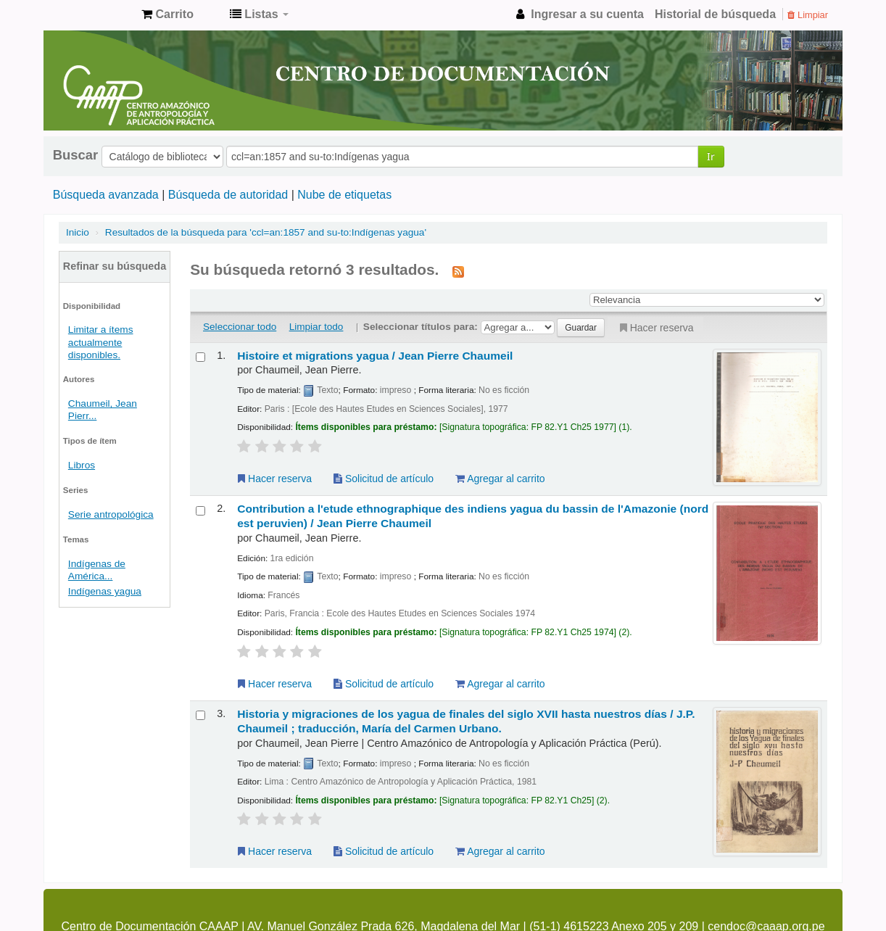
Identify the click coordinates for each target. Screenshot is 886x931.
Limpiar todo (316, 326)
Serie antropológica (111, 514)
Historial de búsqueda (715, 14)
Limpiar (807, 14)
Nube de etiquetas (344, 195)
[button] (167, 14)
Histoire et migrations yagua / (375, 355)
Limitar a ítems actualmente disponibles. (100, 342)
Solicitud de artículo (384, 478)
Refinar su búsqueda (114, 266)
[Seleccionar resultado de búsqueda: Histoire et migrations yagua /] (200, 357)
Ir (711, 156)
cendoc (94, 14)
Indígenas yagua (104, 591)
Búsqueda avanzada (106, 195)
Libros (81, 465)
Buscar (75, 155)
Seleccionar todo (239, 326)
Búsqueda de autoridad (228, 195)
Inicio (77, 232)
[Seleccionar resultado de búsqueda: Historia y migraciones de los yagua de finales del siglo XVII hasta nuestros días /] (200, 715)
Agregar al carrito (500, 478)
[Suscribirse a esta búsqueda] (458, 271)
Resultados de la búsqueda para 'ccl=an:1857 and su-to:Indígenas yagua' (265, 232)
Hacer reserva (655, 328)
